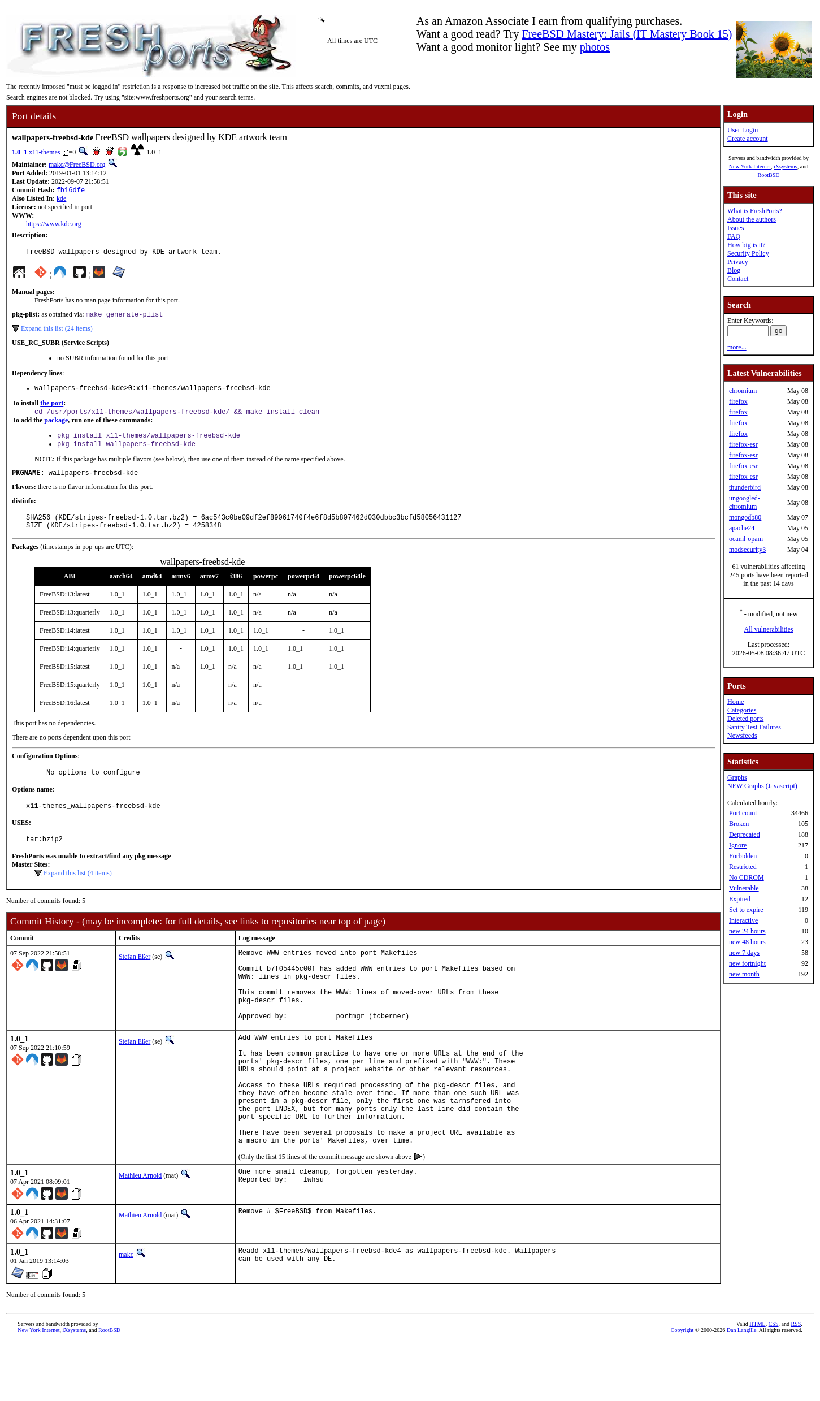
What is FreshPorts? (754, 211)
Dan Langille (741, 1388)
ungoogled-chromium (744, 502)
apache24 (741, 528)
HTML (757, 1382)
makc (126, 1313)
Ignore (738, 845)
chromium (743, 391)
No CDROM (746, 877)
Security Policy (748, 253)
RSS (796, 1382)
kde (61, 200)
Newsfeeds (742, 736)
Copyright (682, 1388)
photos (595, 47)
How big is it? (746, 245)
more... (737, 347)
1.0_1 (19, 152)
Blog (733, 270)
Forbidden (743, 856)
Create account (747, 138)
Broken (739, 824)
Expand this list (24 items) (57, 332)
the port (51, 409)
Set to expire (746, 910)
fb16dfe (71, 191)
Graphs (737, 777)
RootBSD (769, 175)
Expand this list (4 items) (78, 892)
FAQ (733, 236)
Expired (739, 899)
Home (735, 702)
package (56, 427)
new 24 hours (747, 931)
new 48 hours (747, 942)
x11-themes (44, 152)
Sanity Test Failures (754, 727)
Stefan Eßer (134, 976)
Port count (743, 813)
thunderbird (745, 487)
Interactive (743, 920)
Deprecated (744, 834)
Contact (737, 279)
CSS (774, 1382)
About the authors (751, 219)
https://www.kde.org (53, 225)
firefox (738, 401)
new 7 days (744, 953)
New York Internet (750, 166)
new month (744, 974)
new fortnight (747, 963)
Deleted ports (745, 719)
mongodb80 (745, 517)
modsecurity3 (747, 550)
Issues (735, 228)
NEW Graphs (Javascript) (762, 786)
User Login (742, 130)
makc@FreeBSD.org (77, 164)
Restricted (743, 867)
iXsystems (785, 166)
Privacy (737, 262)
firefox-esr (743, 444)
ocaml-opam (746, 539)
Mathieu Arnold (140, 1234)
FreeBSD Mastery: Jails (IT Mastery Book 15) (627, 34)
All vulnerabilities (768, 629)
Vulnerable (744, 888)
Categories (741, 710)
